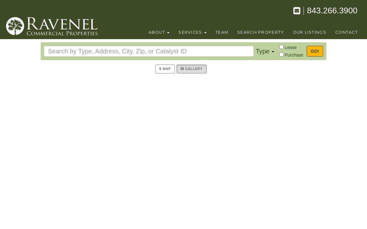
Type (265, 51)
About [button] (159, 32)
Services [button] (192, 32)
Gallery (192, 69)
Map (165, 69)
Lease (290, 47)
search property (260, 32)
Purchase (293, 55)
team (222, 32)
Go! (315, 51)
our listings (309, 32)
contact (346, 32)
